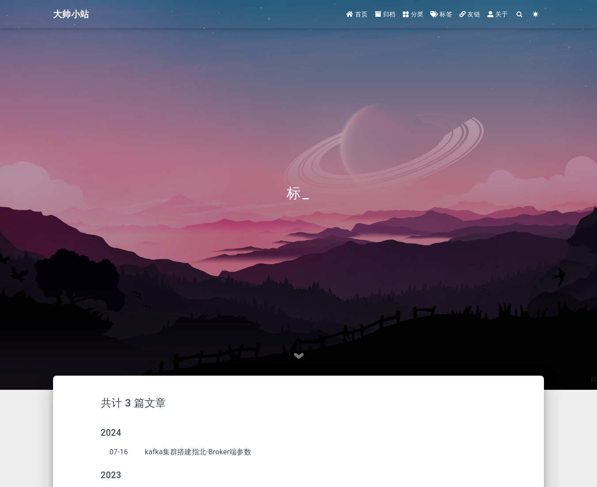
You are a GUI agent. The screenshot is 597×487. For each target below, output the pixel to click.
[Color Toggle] (536, 14)
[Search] (520, 14)
